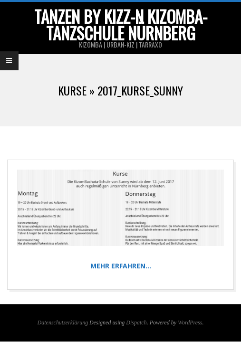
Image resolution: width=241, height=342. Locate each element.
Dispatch (136, 322)
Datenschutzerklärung (63, 322)
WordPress (190, 322)
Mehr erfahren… (120, 265)
